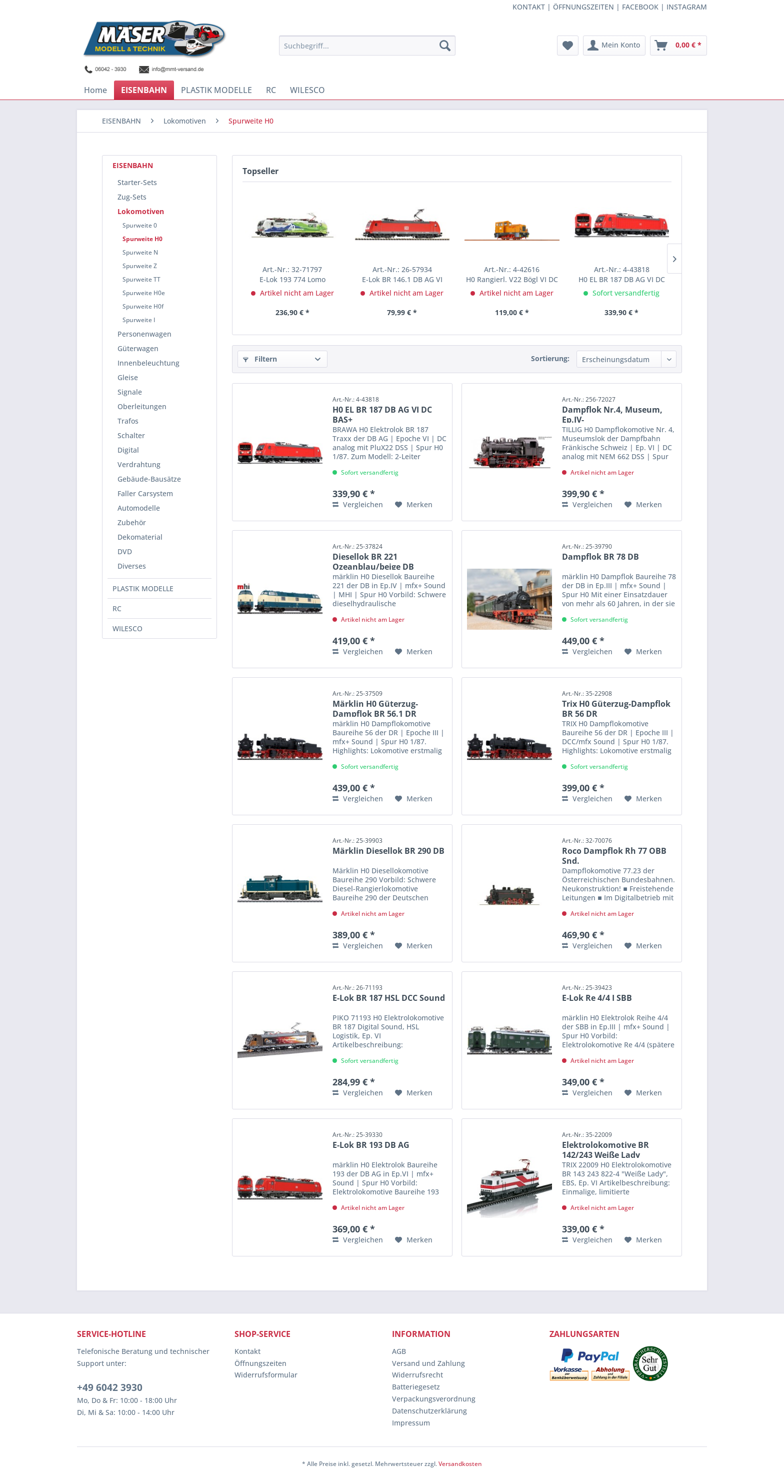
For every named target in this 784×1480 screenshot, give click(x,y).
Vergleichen (357, 504)
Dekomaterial (140, 537)
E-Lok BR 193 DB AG (371, 1140)
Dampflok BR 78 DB (600, 552)
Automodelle (139, 508)
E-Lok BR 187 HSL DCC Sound (388, 993)
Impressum (411, 1422)
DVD (125, 551)
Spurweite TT (141, 279)
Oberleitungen (142, 406)
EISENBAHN (132, 165)
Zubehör (132, 522)
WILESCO (127, 628)
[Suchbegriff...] (367, 46)
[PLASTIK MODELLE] (216, 90)
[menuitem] (367, 46)
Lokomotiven (141, 211)
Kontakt (247, 1351)
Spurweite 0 (139, 225)
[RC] (271, 90)
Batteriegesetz (416, 1386)
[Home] (95, 90)
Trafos (128, 421)
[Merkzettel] (567, 46)
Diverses (132, 566)
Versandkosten (460, 1463)
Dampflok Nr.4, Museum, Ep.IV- (612, 409)
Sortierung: (550, 358)
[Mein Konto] (614, 46)
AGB (399, 1351)
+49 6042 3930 (109, 1387)
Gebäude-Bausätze (149, 479)
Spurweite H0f (143, 306)
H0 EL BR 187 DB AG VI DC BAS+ (621, 275)
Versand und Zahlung (428, 1363)
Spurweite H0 (142, 239)
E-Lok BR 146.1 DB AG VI (402, 274)
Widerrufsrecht (417, 1374)
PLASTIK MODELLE (143, 588)
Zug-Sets (132, 197)
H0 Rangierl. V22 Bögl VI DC (512, 274)
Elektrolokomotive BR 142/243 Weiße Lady (605, 1144)
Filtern (260, 359)
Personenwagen (145, 334)
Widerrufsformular (266, 1374)
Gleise (128, 377)
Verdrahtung (139, 464)
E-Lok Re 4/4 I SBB (597, 993)
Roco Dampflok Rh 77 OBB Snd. (614, 850)
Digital (128, 450)
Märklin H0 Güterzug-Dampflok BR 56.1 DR (375, 703)
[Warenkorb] (678, 46)
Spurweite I (139, 320)
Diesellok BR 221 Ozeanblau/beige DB (373, 556)
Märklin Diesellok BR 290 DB (388, 846)
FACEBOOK (640, 7)
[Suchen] (445, 46)
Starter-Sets (137, 182)
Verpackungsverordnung (434, 1398)
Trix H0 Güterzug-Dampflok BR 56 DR (616, 703)
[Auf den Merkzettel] (413, 505)
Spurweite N (140, 252)
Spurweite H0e (143, 293)
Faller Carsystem (145, 493)
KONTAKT (528, 7)
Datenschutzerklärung (429, 1410)
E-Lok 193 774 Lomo (293, 274)
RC (117, 608)
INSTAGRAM (686, 7)
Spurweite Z (139, 266)
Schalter (131, 435)
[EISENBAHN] (144, 90)
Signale (130, 392)
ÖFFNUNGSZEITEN (583, 7)
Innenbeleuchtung (149, 363)
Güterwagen (138, 348)
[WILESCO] (307, 90)
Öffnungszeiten (260, 1363)
